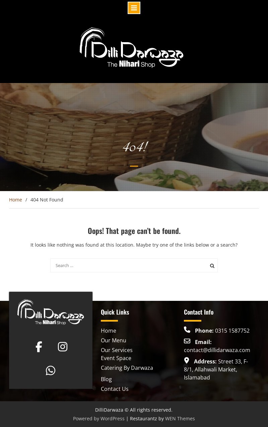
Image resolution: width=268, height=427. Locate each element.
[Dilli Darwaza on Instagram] (62, 346)
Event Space (116, 358)
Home (108, 330)
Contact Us (115, 389)
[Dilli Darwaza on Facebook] (39, 346)
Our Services (117, 350)
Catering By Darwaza (127, 367)
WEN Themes (180, 418)
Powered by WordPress (99, 418)
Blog (106, 379)
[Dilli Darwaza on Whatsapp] (50, 370)
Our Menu (113, 340)
